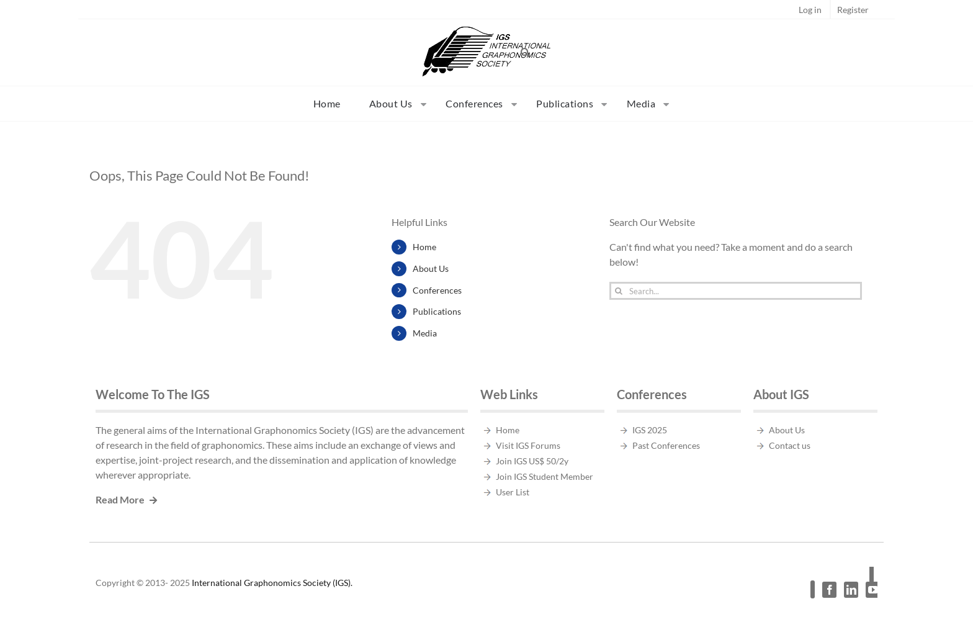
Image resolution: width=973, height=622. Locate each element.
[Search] (618, 291)
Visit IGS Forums (528, 445)
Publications (437, 311)
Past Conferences (666, 445)
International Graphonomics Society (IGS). (272, 582)
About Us (431, 268)
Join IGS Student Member (544, 476)
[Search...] (735, 291)
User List (512, 492)
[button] (526, 52)
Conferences (437, 290)
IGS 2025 (649, 430)
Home (424, 246)
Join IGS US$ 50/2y (532, 461)
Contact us (789, 445)
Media (425, 333)
